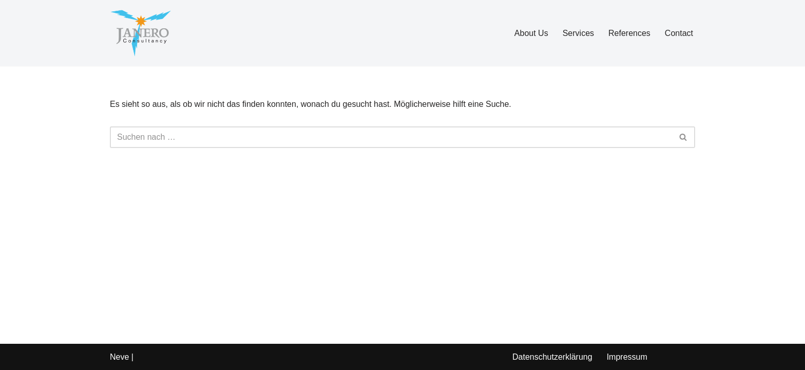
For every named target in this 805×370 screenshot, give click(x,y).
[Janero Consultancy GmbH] (140, 33)
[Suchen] (391, 137)
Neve (119, 357)
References (629, 33)
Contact (679, 33)
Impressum (627, 357)
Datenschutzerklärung (552, 357)
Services (578, 33)
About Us (531, 33)
